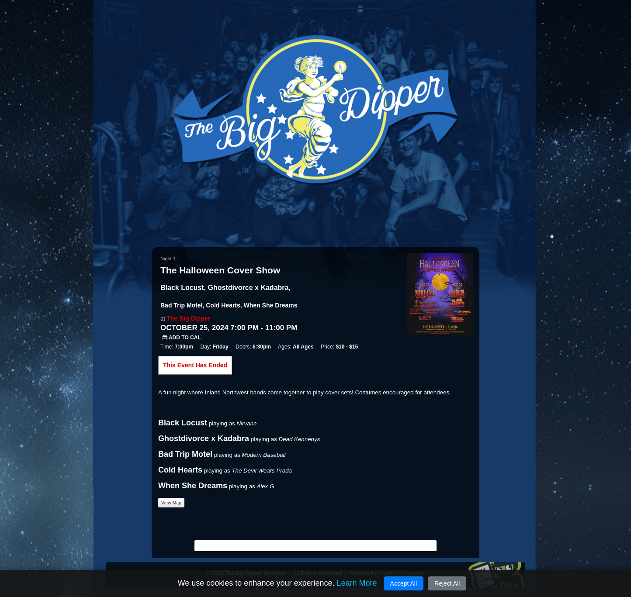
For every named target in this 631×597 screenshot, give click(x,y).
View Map (171, 502)
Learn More (356, 583)
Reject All (447, 583)
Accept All (403, 583)
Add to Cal (182, 338)
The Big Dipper (188, 318)
